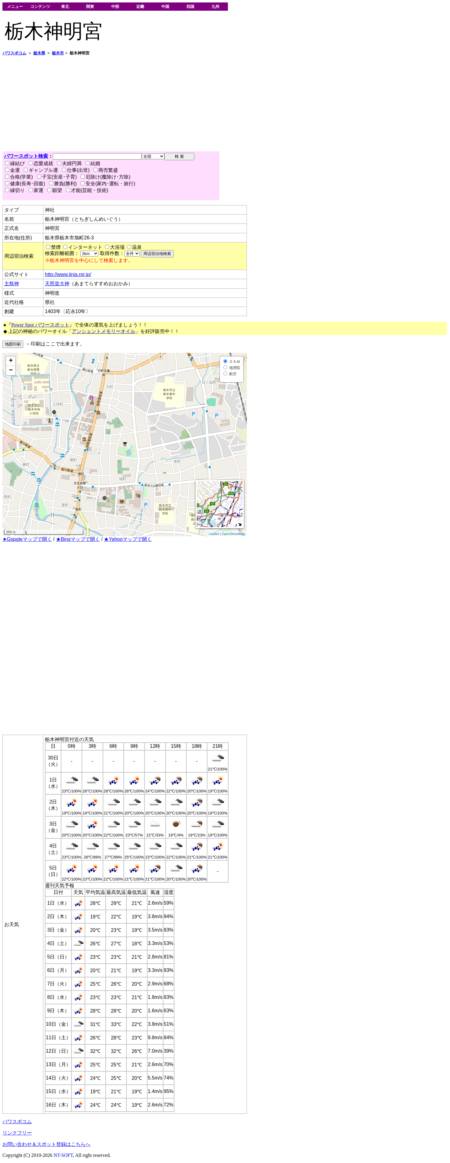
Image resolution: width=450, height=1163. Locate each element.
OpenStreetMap (233, 534)
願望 (54, 190)
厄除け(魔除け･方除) (105, 176)
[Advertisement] (185, 103)
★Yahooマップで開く (128, 539)
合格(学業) (19, 176)
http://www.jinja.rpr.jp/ (68, 274)
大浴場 (117, 247)
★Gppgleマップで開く (27, 539)
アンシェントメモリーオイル (103, 331)
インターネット (85, 247)
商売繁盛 (105, 170)
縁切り (15, 190)
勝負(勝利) (63, 183)
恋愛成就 (41, 163)
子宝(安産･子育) (57, 176)
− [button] (11, 370)
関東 (90, 6)
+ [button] (11, 361)
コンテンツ (40, 6)
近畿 (140, 6)
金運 (12, 170)
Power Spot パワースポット (40, 324)
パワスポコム (17, 1121)
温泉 (137, 247)
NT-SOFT (63, 1155)
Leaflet (214, 534)
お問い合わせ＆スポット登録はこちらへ (46, 1144)
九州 (215, 6)
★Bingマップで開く (78, 539)
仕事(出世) (76, 170)
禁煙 (56, 247)
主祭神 (11, 283)
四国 (190, 6)
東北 (65, 6)
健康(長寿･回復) (25, 183)
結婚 (93, 163)
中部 (115, 6)
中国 (165, 6)
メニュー (15, 6)
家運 (36, 190)
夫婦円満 (69, 163)
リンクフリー (17, 1132)
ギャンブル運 (41, 170)
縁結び (15, 163)
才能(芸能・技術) (87, 190)
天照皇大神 (57, 283)
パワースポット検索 (26, 156)
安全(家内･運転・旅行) (108, 183)
